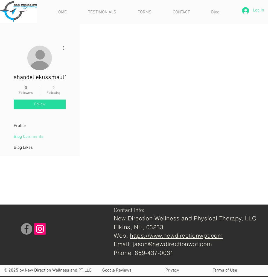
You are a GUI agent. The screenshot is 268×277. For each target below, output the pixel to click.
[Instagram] (40, 229)
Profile (20, 126)
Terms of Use (225, 270)
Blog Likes (23, 147)
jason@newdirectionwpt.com (172, 243)
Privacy (172, 270)
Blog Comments (28, 136)
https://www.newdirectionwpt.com (176, 235)
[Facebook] (26, 229)
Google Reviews (117, 270)
